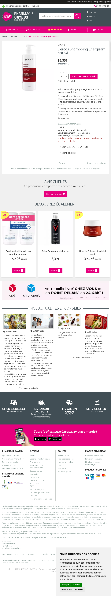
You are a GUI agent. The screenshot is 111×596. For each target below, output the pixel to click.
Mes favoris (62, 468)
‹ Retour (61, 163)
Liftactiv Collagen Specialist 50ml (92, 253)
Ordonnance (35, 477)
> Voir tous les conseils (82, 357)
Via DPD (69, 407)
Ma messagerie (64, 472)
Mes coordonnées (66, 459)
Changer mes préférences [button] (72, 589)
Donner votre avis (55, 194)
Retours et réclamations (12, 468)
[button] (63, 76)
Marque (14, 36)
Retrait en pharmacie (94, 456)
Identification (63, 456)
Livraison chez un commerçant (92, 463)
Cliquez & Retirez (14, 405)
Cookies (33, 496)
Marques (98, 30)
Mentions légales (37, 489)
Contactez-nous (9, 465)
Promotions (55, 30)
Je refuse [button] (76, 585)
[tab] (82, 147)
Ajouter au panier (83, 76)
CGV (32, 486)
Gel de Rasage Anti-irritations (55, 251)
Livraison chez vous (93, 459)
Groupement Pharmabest (13, 459)
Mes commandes (65, 462)
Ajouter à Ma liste (67, 81)
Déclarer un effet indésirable (37, 482)
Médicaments (13, 30)
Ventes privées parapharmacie (36, 467)
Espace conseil (36, 471)
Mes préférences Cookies (41, 499)
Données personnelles (40, 493)
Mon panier (62, 465)
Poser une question (10, 462)
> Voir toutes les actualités (28, 388)
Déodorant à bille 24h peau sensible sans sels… (18, 253)
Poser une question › (96, 163)
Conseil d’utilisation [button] (74, 147)
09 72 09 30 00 (97, 405)
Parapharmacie (34, 30)
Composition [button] (68, 153)
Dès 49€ (42, 408)
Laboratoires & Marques (40, 459)
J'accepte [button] (65, 585)
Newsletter (34, 474)
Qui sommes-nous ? (11, 456)
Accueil (5, 36)
